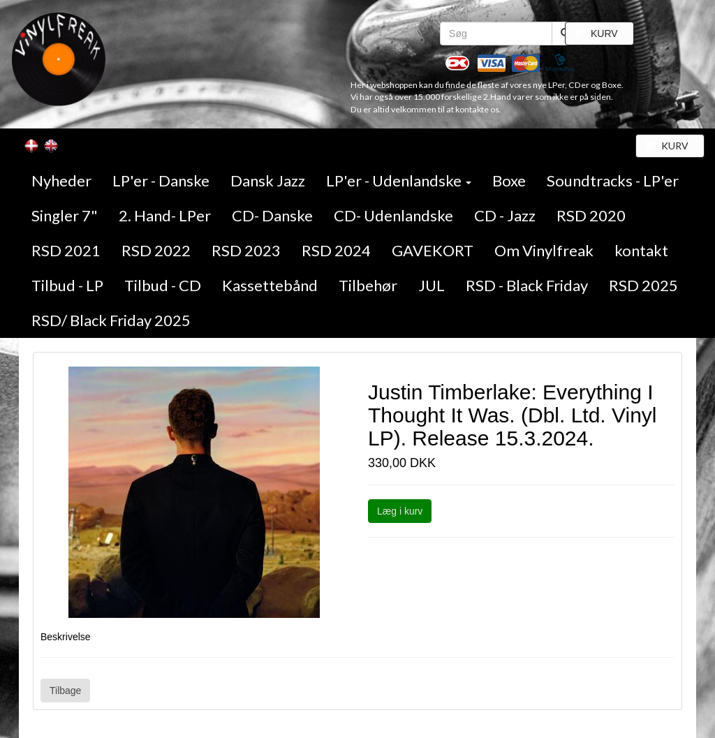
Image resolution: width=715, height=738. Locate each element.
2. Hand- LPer (165, 215)
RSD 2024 (336, 250)
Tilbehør (368, 285)
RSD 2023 (246, 250)
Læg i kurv (399, 511)
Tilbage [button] (65, 690)
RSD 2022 (156, 250)
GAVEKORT (432, 250)
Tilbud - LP (67, 285)
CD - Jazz (505, 215)
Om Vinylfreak (544, 250)
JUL (431, 285)
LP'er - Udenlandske (398, 180)
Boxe (509, 180)
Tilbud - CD (162, 285)
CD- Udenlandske (393, 215)
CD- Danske (272, 215)
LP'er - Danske (160, 180)
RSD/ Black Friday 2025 (111, 320)
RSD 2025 (643, 285)
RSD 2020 (591, 215)
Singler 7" (64, 215)
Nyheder (61, 180)
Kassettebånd (270, 285)
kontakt (641, 250)
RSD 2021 (66, 250)
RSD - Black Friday (527, 285)
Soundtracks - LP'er (613, 180)
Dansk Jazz (267, 180)
